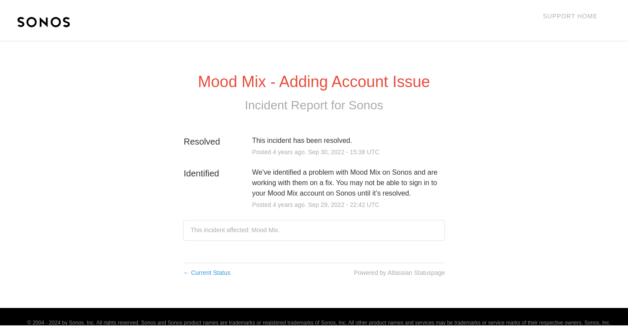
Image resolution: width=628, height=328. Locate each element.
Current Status (206, 272)
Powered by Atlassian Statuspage (399, 272)
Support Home (570, 16)
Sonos (365, 105)
